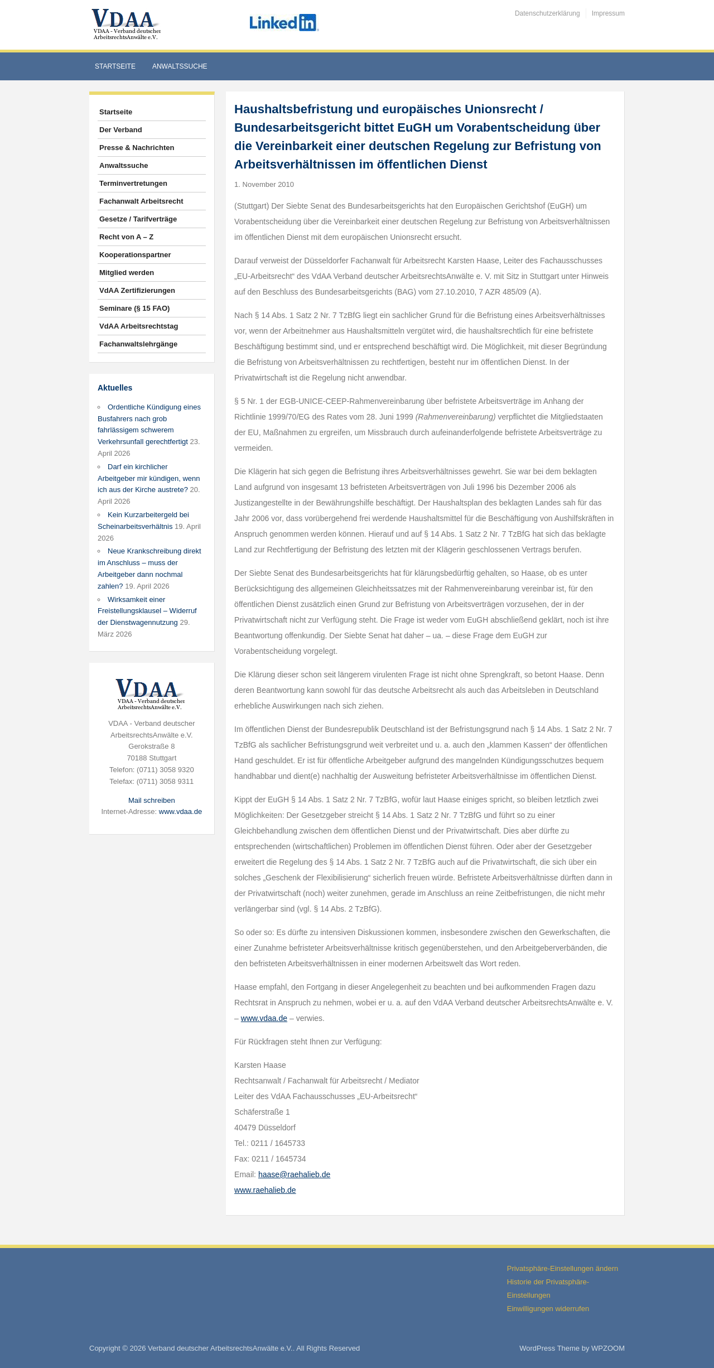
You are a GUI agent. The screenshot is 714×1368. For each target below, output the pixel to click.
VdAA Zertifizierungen (137, 290)
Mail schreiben (151, 800)
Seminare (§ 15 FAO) (134, 308)
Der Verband (120, 130)
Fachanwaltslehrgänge (138, 344)
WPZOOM (608, 1348)
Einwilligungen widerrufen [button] (548, 1308)
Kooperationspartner (135, 255)
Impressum (608, 13)
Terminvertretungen (133, 183)
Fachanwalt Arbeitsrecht (141, 201)
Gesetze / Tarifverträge (138, 219)
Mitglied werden (126, 272)
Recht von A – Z (126, 237)
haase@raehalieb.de (294, 1174)
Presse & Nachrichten (136, 147)
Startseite (115, 66)
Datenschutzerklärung (547, 13)
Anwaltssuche (180, 66)
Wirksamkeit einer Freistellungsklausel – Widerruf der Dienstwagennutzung (147, 611)
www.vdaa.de (180, 811)
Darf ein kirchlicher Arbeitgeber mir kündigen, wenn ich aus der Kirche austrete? (149, 478)
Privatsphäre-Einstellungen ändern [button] (562, 1268)
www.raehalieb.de (265, 1190)
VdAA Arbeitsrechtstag (138, 326)
